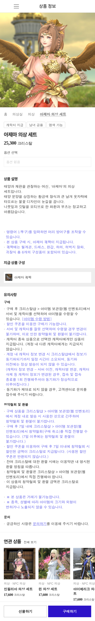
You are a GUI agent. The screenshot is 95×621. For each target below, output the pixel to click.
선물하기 (25, 611)
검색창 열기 (79, 6)
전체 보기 (30, 542)
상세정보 (47, 277)
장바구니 (89, 6)
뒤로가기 (6, 6)
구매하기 (70, 611)
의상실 (17, 114)
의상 (31, 114)
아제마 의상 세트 (53, 114)
